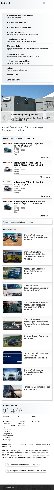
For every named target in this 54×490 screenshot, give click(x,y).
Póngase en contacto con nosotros (8, 436)
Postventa (21, 426)
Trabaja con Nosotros (7, 422)
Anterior (4, 117)
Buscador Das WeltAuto (16, 22)
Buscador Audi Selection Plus (19, 28)
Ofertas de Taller (29, 47)
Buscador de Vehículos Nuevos (29, 16)
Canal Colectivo (13, 80)
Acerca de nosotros (7, 430)
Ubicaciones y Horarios (29, 40)
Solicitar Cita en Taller (29, 33)
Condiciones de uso (9, 426)
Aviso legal (7, 440)
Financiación (23, 421)
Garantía (21, 424)
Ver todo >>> (47, 229)
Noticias (29, 69)
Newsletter (36, 421)
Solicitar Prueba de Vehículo (29, 62)
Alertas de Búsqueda (29, 55)
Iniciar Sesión (12, 75)
